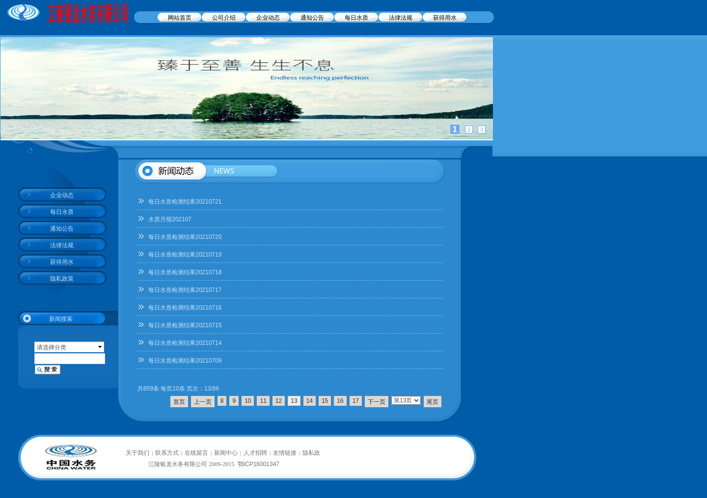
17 (356, 400)
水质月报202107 (169, 219)
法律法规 (400, 17)
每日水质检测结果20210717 (184, 290)
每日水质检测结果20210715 (184, 325)
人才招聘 (255, 452)
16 (340, 400)
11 (263, 400)
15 (325, 400)
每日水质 (356, 17)
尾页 (432, 401)
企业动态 (268, 17)
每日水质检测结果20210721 (184, 201)
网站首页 (179, 17)
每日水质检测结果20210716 (184, 307)
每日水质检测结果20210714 (184, 343)
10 (248, 400)
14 (309, 400)
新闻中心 (226, 452)
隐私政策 (62, 278)
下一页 (376, 401)
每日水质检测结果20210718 (184, 272)
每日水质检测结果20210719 (184, 254)
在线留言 (196, 452)
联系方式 (167, 452)
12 (278, 400)
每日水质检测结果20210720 (184, 237)
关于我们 (137, 452)
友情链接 (285, 452)
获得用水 (445, 17)
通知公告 (312, 17)
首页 (179, 401)
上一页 (203, 401)
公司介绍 (224, 17)
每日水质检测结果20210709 (184, 360)
